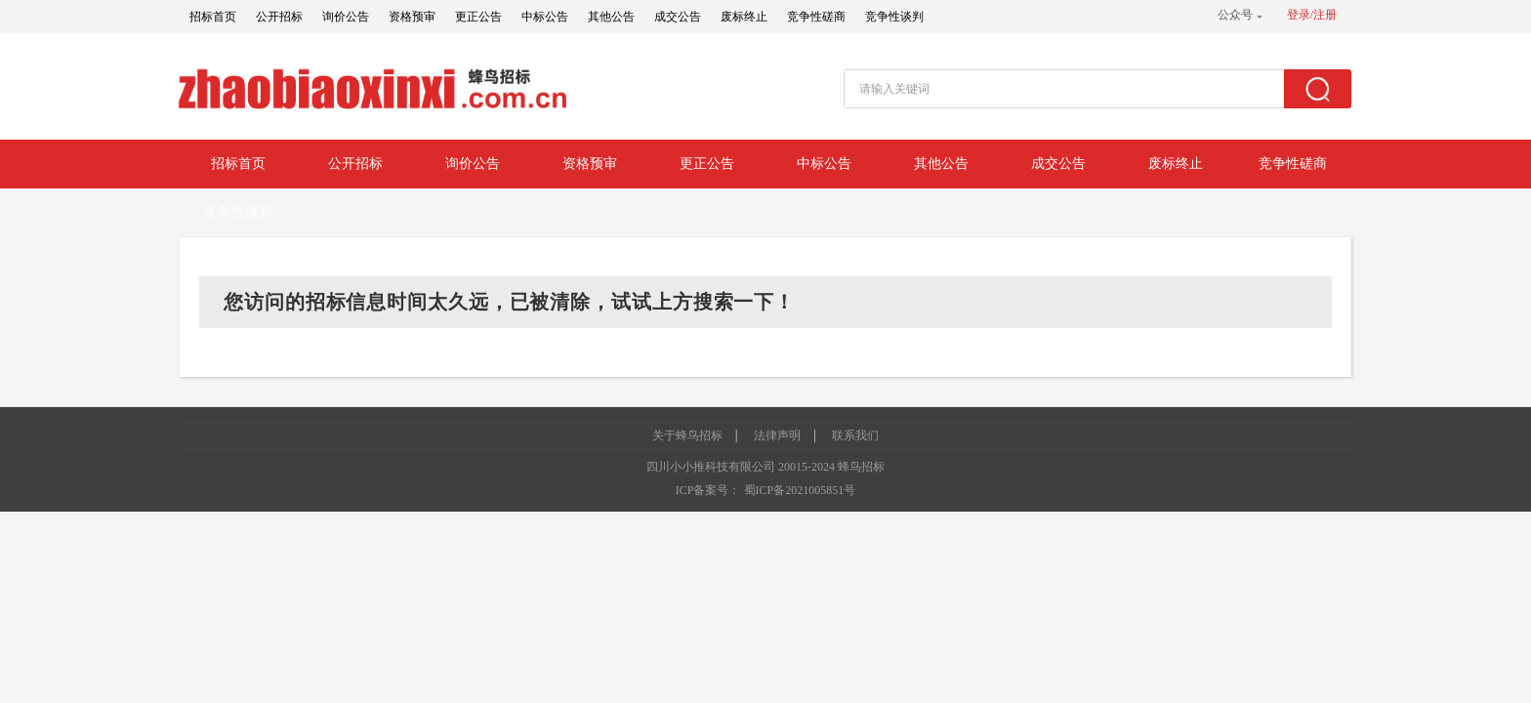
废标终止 (744, 16)
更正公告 (478, 16)
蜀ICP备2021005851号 (800, 490)
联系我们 (855, 435)
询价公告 (345, 16)
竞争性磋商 (816, 16)
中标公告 (544, 16)
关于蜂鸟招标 (687, 435)
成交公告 (677, 16)
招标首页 (212, 16)
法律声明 (777, 435)
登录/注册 (1312, 14)
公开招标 (279, 16)
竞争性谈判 (894, 16)
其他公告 (611, 16)
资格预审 (412, 16)
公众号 (1235, 14)
